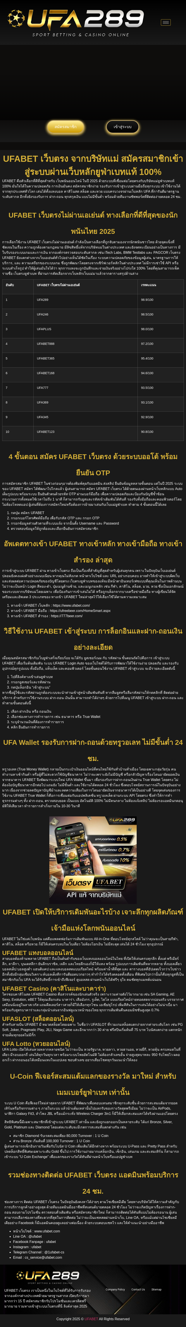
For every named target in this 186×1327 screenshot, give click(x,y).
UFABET (91, 1319)
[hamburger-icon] (166, 22)
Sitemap (156, 1289)
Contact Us (138, 1289)
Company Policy (115, 1289)
